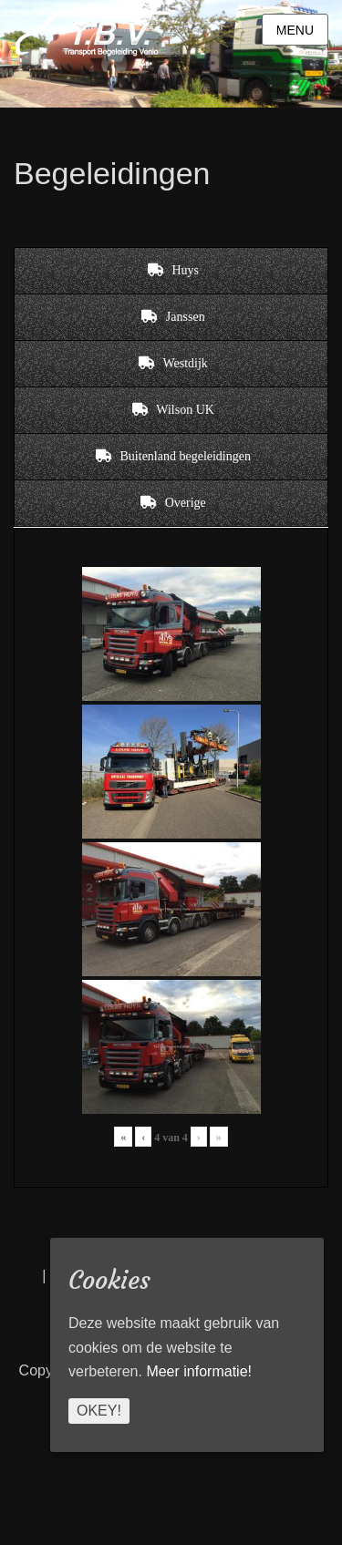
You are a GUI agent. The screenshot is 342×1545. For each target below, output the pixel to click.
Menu (295, 30)
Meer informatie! (199, 1371)
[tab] (171, 270)
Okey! (99, 1410)
